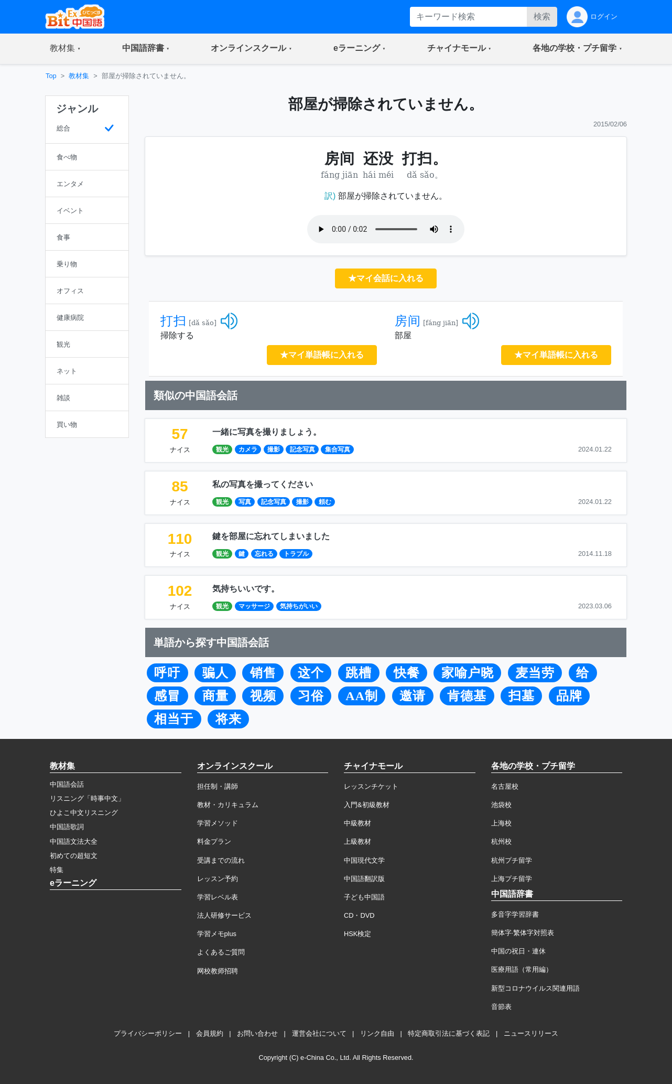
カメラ (248, 449)
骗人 (215, 673)
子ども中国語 (364, 897)
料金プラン (214, 841)
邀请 (412, 696)
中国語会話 (67, 784)
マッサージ (254, 606)
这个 (311, 673)
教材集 (79, 76)
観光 (222, 449)
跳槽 (358, 673)
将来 (228, 719)
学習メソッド (217, 823)
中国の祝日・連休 (518, 951)
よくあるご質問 (221, 952)
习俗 (311, 696)
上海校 (501, 823)
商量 (215, 696)
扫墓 (521, 696)
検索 (542, 16)
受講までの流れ (221, 860)
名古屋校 (504, 786)
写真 (245, 502)
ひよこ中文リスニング (84, 813)
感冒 (167, 696)
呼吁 (167, 673)
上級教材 (357, 841)
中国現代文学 (364, 860)
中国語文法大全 (73, 841)
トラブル (296, 553)
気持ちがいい (299, 606)
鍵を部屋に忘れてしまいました (271, 536)
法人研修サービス (224, 915)
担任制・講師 (217, 786)
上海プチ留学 (511, 879)
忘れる (264, 553)
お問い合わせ (257, 1033)
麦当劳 (535, 673)
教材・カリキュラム (227, 805)
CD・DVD (359, 915)
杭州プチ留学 (511, 860)
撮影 (273, 449)
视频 (263, 696)
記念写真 (302, 449)
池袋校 (501, 805)
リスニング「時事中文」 (87, 798)
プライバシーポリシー (148, 1033)
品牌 (569, 696)
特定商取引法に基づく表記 (449, 1033)
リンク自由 (377, 1033)
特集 (56, 870)
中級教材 (357, 823)
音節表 (501, 1007)
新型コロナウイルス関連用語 (535, 988)
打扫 (173, 321)
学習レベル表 (217, 897)
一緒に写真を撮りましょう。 (266, 431)
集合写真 (337, 449)
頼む (325, 502)
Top (51, 76)
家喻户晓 (467, 673)
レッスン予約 (217, 879)
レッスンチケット (371, 786)
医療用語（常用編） (521, 969)
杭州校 (501, 841)
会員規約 (209, 1033)
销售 (263, 673)
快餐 (407, 673)
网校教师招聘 (217, 971)
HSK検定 (357, 934)
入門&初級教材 (366, 805)
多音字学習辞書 (515, 914)
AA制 (361, 696)
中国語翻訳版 (364, 879)
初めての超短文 (73, 856)
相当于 (173, 719)
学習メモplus (216, 934)
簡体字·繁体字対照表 (523, 933)
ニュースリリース (531, 1033)
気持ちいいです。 (245, 588)
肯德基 (466, 696)
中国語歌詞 (67, 827)
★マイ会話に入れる (386, 278)
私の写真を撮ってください (262, 484)
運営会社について (319, 1033)
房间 (408, 321)
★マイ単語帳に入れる (322, 354)
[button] (65, 49)
